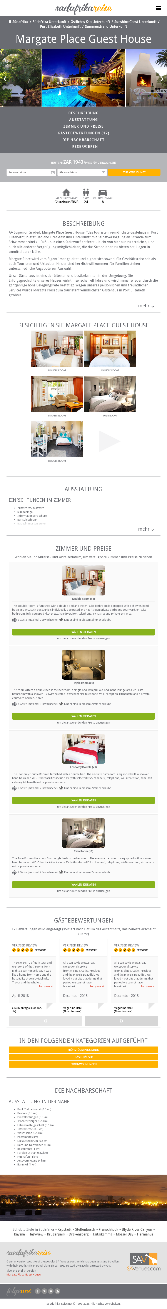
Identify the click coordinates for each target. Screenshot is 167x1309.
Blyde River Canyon (137, 1229)
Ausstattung (83, 120)
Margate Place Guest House (24, 1274)
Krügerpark (56, 1234)
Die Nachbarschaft (83, 140)
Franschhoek (108, 1229)
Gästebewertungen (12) (83, 133)
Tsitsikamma (102, 1234)
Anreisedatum (53, 172)
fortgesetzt (46, 986)
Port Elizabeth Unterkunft (60, 27)
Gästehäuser (84, 1057)
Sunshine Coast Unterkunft (135, 22)
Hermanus (145, 1234)
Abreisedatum (103, 172)
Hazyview (35, 1234)
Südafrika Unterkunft (49, 22)
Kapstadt (65, 1229)
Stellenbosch (85, 1229)
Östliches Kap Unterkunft (90, 22)
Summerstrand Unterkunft (106, 27)
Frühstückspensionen (83, 1050)
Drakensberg (79, 1234)
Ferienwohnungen (84, 1064)
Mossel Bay (124, 1234)
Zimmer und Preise (83, 126)
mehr (144, 305)
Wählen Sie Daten (84, 632)
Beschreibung (83, 113)
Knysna (19, 1234)
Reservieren (85, 147)
